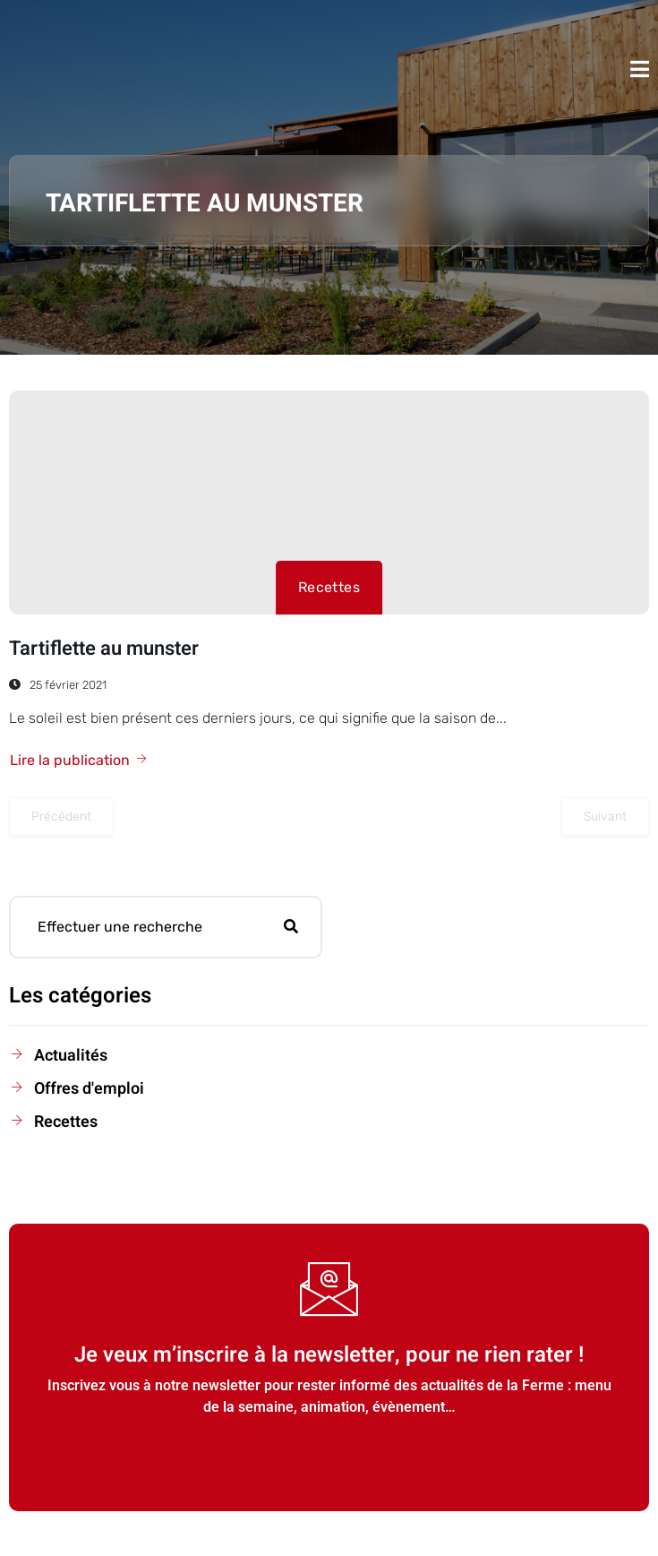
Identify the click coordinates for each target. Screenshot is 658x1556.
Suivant (605, 816)
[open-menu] (639, 69)
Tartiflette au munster (104, 648)
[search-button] (291, 927)
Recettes (329, 587)
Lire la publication (79, 760)
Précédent (61, 816)
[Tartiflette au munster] (329, 503)
